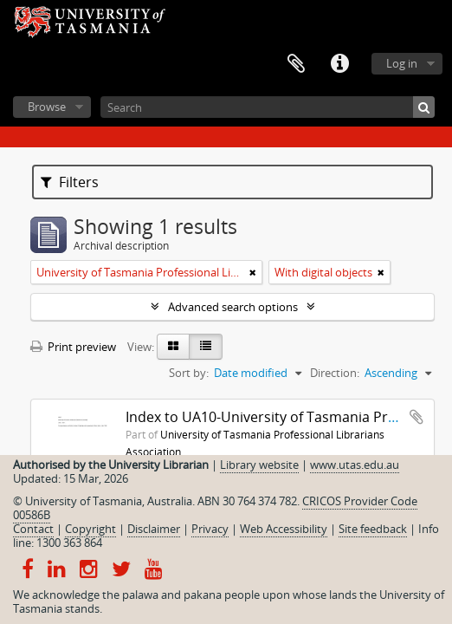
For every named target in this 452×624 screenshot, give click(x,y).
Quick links (339, 64)
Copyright (90, 528)
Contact (33, 528)
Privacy (210, 528)
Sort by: (189, 372)
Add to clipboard (416, 417)
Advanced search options (233, 307)
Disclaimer (153, 528)
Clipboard (296, 64)
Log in (401, 63)
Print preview (73, 346)
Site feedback (373, 528)
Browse (47, 106)
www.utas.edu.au (354, 464)
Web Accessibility (283, 528)
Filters (70, 182)
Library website (259, 464)
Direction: (334, 372)
